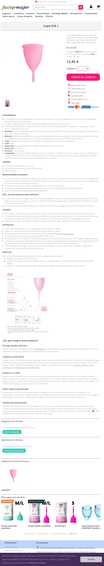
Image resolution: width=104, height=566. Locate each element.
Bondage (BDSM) (60, 13)
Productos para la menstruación (26, 367)
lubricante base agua (65, 233)
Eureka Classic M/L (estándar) (9, 527)
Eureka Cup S (60, 526)
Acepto (91, 559)
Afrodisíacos (76, 13)
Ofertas (49, 16)
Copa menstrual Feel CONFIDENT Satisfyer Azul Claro (93, 528)
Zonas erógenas (24, 16)
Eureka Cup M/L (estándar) (39, 526)
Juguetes (7, 13)
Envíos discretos (11, 547)
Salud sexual (8, 16)
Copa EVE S (5, 490)
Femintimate (40, 349)
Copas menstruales (58, 533)
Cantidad (71, 68)
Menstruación (42, 533)
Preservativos (91, 13)
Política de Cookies (37, 563)
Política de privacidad (13, 550)
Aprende (39, 16)
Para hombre (43, 13)
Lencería (30, 13)
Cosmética (19, 13)
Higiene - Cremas (81, 365)
